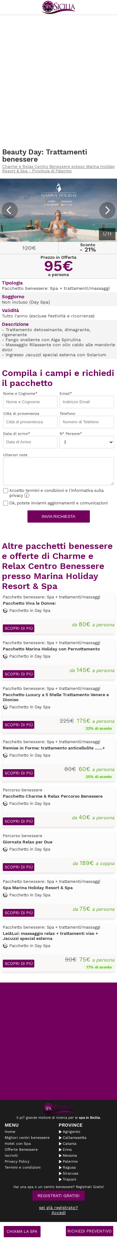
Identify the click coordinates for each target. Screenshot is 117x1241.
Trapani (69, 1179)
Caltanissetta (74, 1137)
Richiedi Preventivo (89, 1231)
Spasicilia (58, 7)
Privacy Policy (17, 1161)
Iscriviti (11, 1155)
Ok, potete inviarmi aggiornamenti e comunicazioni (55, 503)
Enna (67, 1149)
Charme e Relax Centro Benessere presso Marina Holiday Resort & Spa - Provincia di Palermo (58, 168)
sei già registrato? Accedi (58, 1210)
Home (10, 1131)
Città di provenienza (30, 419)
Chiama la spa (22, 1231)
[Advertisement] (58, 81)
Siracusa (70, 1173)
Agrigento (71, 1131)
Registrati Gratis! (58, 1195)
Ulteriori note (58, 469)
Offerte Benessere (21, 1149)
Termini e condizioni (23, 1167)
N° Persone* (87, 439)
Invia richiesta (59, 516)
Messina (70, 1155)
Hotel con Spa (18, 1143)
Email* (87, 399)
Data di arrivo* (30, 439)
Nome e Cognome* (30, 399)
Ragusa (69, 1167)
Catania (69, 1143)
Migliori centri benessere (27, 1137)
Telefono (87, 419)
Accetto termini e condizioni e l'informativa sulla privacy (53, 493)
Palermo (70, 1161)
